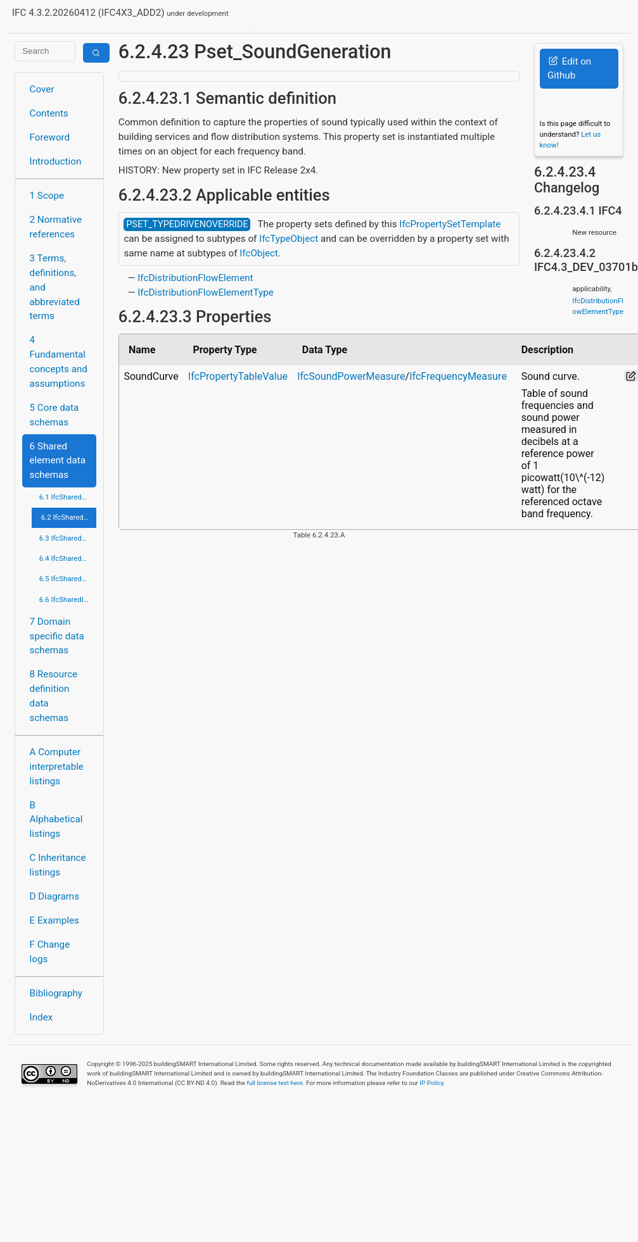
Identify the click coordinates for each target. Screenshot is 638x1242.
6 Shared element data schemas (58, 461)
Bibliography (56, 993)
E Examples (54, 920)
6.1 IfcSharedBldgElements (67, 496)
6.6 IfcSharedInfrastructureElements (67, 599)
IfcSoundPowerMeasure (351, 376)
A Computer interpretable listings (57, 766)
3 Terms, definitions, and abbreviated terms (55, 287)
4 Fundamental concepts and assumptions (58, 361)
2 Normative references (56, 227)
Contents (49, 113)
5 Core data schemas (54, 415)
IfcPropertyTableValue (238, 376)
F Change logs (50, 952)
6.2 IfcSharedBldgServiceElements (68, 517)
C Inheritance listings (58, 865)
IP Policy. (432, 1082)
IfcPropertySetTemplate (450, 224)
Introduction (56, 161)
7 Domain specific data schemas (57, 636)
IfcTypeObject (288, 238)
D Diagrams (54, 896)
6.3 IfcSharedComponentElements (67, 538)
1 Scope (47, 195)
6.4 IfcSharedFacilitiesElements (67, 558)
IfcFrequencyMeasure (458, 376)
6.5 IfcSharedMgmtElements (67, 578)
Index (41, 1017)
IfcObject (258, 253)
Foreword (50, 137)
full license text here (274, 1082)
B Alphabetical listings (56, 820)
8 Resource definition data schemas (54, 695)
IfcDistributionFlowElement (195, 278)
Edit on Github (569, 69)
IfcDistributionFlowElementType (205, 292)
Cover (42, 89)
